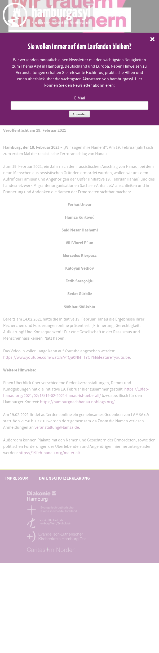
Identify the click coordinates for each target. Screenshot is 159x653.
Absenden (79, 114)
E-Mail (79, 98)
